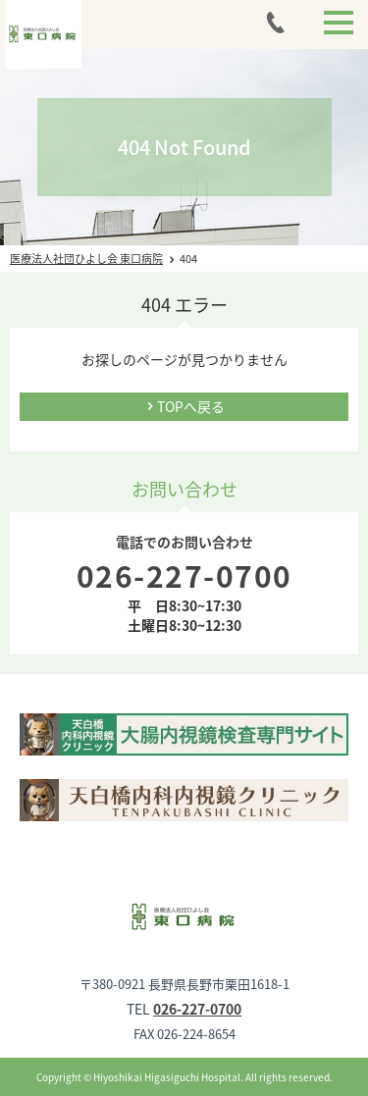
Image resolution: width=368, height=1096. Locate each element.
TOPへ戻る (191, 406)
